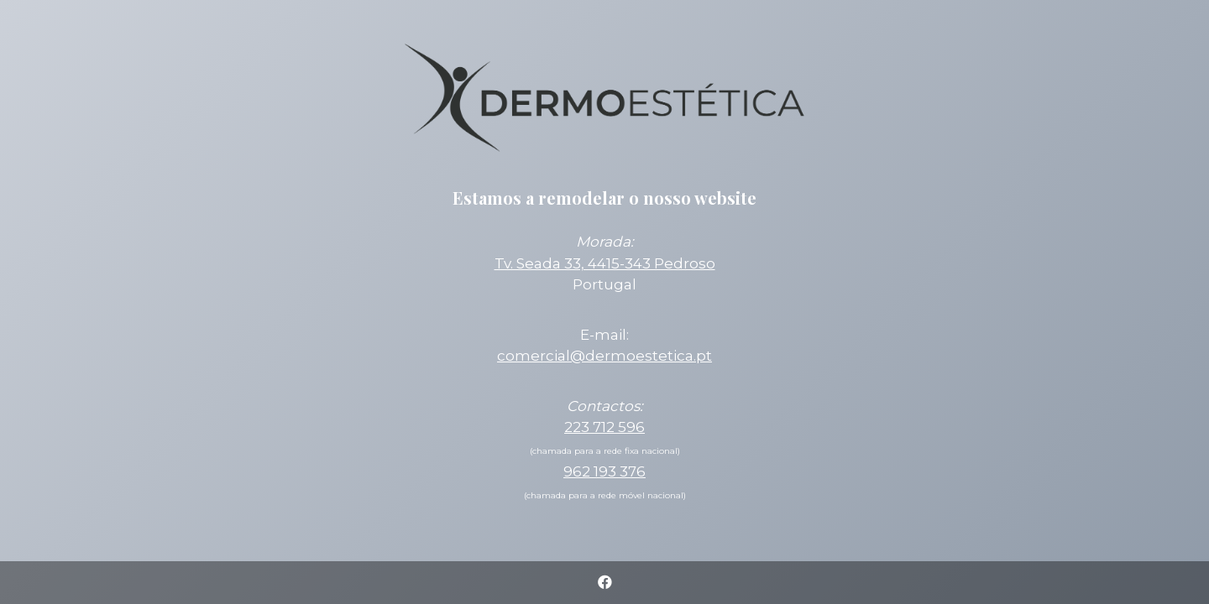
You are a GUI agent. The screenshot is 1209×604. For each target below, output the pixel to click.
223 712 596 (604, 427)
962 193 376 (604, 471)
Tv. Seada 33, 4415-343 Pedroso (605, 263)
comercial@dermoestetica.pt (604, 355)
